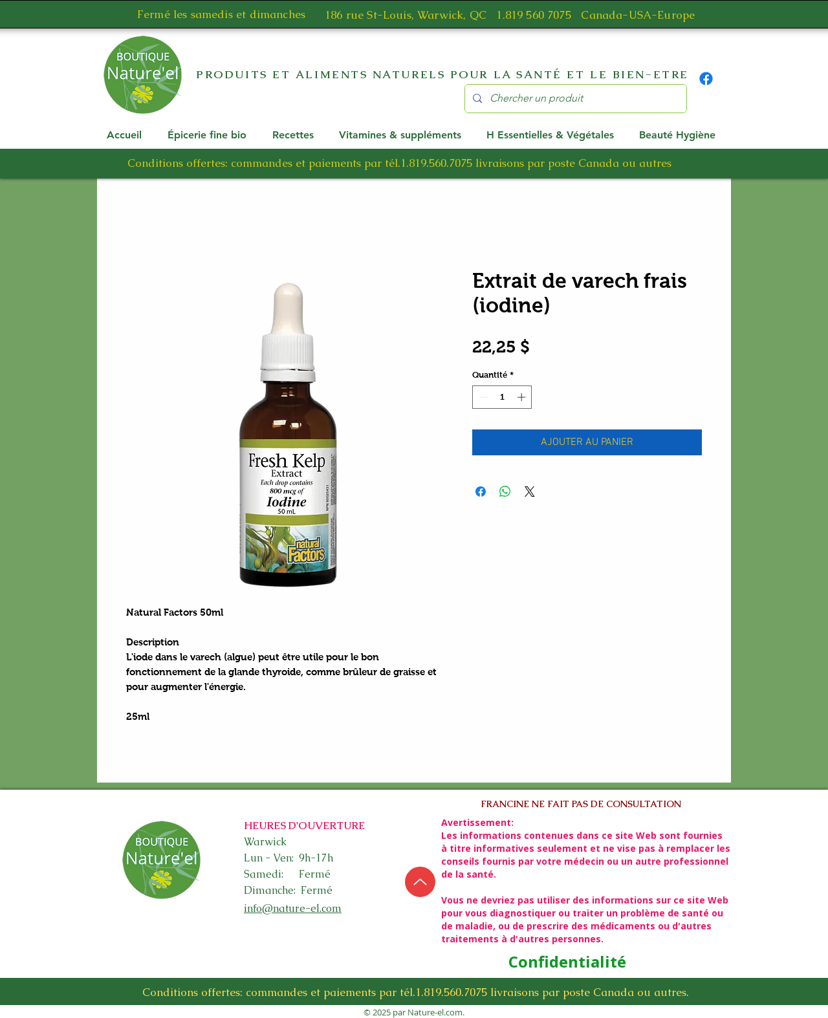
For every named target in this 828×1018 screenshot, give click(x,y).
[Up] (420, 882)
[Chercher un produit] (574, 99)
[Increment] (522, 397)
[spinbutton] (502, 397)
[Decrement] (482, 397)
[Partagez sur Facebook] (480, 491)
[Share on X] (530, 491)
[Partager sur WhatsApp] (505, 491)
